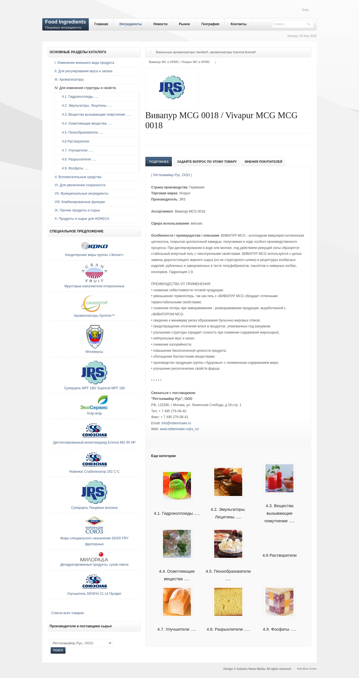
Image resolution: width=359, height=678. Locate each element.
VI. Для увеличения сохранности (80, 185)
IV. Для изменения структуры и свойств (85, 88)
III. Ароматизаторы (69, 79)
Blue (305, 668)
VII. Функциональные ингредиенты (81, 193)
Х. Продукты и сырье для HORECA (82, 219)
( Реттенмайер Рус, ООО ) (171, 175)
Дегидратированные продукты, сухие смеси (94, 565)
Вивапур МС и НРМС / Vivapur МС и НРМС (179, 62)
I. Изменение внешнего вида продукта (84, 63)
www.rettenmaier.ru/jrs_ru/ (179, 429)
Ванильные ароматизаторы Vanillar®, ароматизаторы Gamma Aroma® (206, 52)
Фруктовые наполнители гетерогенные (94, 286)
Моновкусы (94, 352)
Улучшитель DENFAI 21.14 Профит (94, 594)
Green (313, 668)
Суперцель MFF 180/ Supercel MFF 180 (94, 388)
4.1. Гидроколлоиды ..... (79, 97)
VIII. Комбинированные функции (80, 202)
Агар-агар (94, 413)
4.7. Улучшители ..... (76, 150)
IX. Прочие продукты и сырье (77, 210)
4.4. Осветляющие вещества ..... (85, 123)
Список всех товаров (67, 613)
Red (299, 668)
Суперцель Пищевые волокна (94, 508)
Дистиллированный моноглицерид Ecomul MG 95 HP (94, 442)
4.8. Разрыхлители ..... (77, 159)
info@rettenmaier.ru (176, 423)
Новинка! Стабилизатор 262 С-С (94, 472)
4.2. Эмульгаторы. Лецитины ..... (228, 506)
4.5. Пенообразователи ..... (81, 132)
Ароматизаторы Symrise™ (94, 316)
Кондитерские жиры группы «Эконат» (94, 255)
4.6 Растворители (279, 555)
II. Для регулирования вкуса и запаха (83, 71)
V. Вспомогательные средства (78, 177)
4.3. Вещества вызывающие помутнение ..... (279, 506)
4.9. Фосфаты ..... (74, 168)
